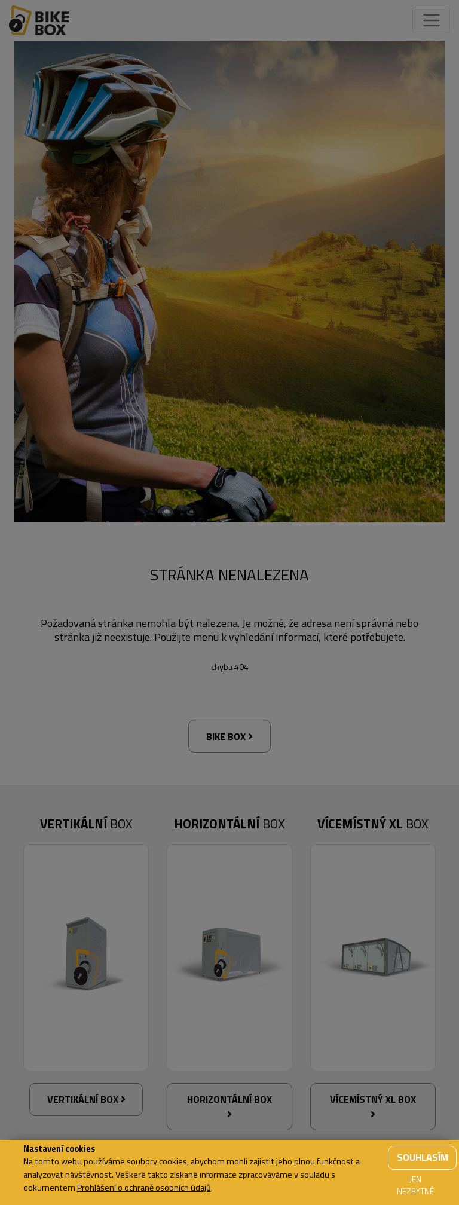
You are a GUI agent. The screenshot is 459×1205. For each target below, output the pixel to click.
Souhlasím (422, 1157)
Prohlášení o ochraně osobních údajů (144, 1187)
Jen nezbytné (415, 1185)
